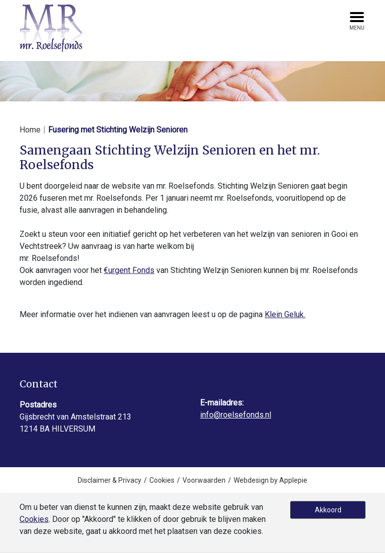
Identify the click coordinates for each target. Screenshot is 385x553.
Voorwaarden (204, 480)
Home (30, 129)
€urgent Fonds (129, 270)
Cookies (161, 480)
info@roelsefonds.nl (235, 415)
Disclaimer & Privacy (109, 480)
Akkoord (328, 510)
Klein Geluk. (285, 314)
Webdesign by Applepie (270, 480)
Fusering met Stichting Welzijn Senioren (117, 129)
